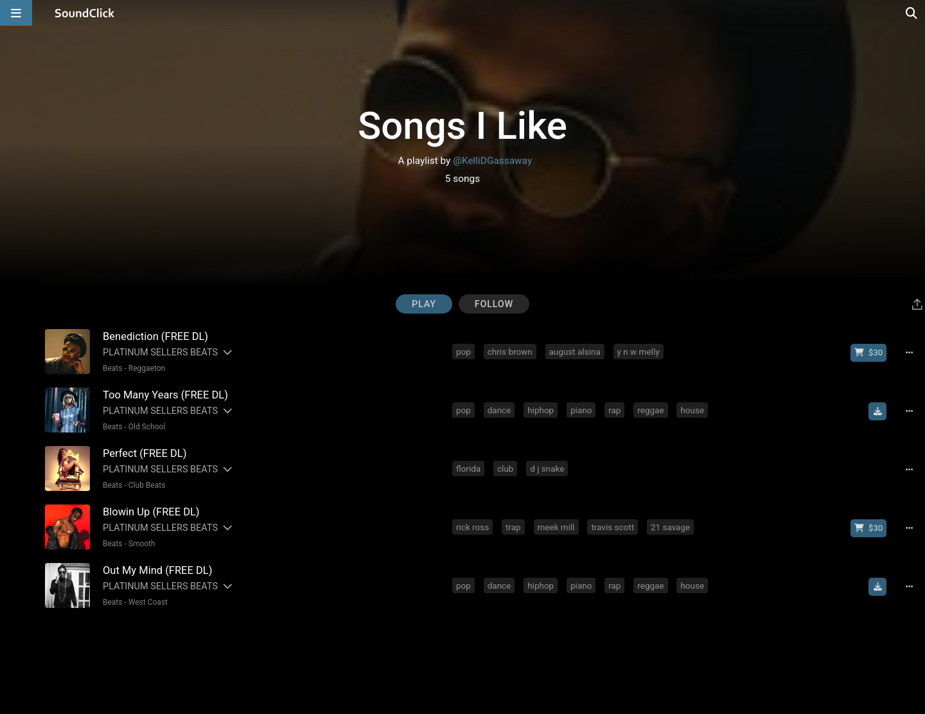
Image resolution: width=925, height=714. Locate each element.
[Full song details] (909, 353)
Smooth (141, 543)
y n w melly (638, 351)
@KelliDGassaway (492, 160)
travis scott (612, 527)
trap (513, 527)
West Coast (148, 602)
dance (499, 410)
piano (581, 410)
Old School (147, 426)
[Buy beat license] (868, 353)
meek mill (556, 527)
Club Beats (147, 485)
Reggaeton (146, 368)
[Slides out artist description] (226, 352)
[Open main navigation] (16, 13)
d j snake (547, 468)
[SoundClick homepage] (85, 12)
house (692, 410)
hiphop (540, 410)
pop (463, 351)
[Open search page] (912, 13)
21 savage (670, 527)
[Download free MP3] (877, 411)
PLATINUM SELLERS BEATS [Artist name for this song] (160, 352)
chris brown (510, 351)
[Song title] (271, 336)
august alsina (575, 351)
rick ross (472, 527)
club (505, 468)
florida (468, 468)
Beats (113, 368)
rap (614, 410)
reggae (650, 410)
